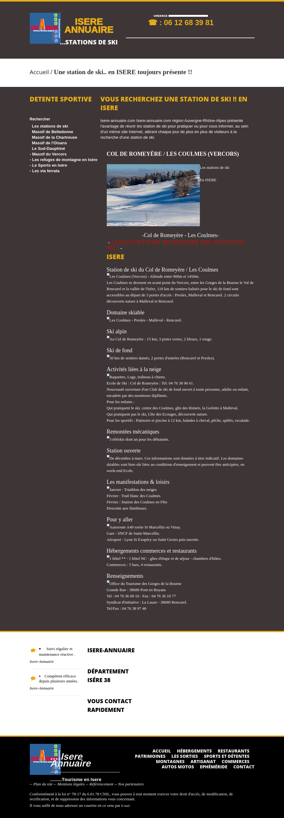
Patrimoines (150, 756)
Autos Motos (178, 767)
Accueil (39, 72)
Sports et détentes (227, 756)
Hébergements (194, 751)
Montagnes (170, 761)
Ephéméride (213, 767)
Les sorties (184, 756)
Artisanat (203, 761)
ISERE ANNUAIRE (88, 25)
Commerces (235, 761)
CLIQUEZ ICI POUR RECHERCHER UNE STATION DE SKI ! (176, 245)
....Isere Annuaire (70, 759)
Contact (244, 767)
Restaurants (234, 751)
